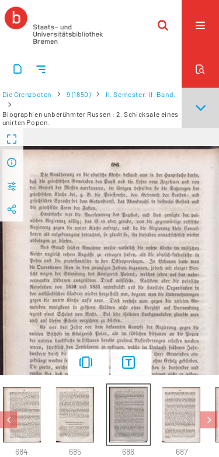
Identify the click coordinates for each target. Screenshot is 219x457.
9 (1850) (79, 94)
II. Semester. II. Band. (141, 94)
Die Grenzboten (26, 94)
